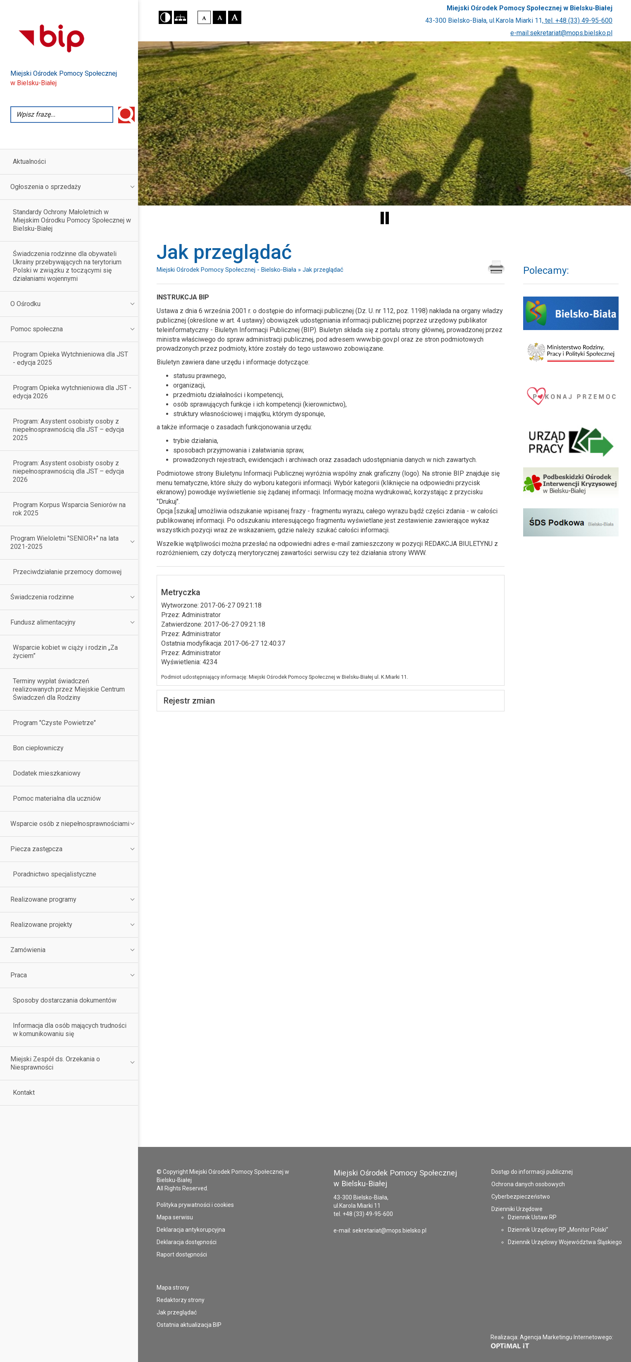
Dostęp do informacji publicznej (532, 1171)
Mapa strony (173, 1287)
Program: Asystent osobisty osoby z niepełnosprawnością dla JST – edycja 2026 (68, 471)
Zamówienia (27, 950)
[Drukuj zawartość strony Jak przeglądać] (496, 267)
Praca (18, 975)
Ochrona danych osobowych (528, 1184)
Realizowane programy (43, 899)
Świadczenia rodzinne (42, 597)
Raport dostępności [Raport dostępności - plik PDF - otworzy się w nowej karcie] (182, 1254)
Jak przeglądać (177, 1312)
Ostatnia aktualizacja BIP (189, 1324)
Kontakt (24, 1092)
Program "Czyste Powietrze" (54, 723)
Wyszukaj (126, 115)
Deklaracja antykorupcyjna (191, 1229)
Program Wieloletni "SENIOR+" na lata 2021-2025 (64, 542)
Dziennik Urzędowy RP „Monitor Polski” (558, 1229)
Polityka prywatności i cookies (195, 1205)
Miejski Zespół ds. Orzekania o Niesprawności (55, 1063)
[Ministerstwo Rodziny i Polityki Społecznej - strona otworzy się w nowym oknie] (571, 352)
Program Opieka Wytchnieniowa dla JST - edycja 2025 (70, 358)
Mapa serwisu (175, 1217)
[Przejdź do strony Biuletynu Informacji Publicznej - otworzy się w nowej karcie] (74, 37)
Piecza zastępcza (36, 849)
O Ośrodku (25, 304)
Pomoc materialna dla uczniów (57, 798)
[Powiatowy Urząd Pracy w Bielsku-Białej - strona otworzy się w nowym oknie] (571, 442)
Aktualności (29, 161)
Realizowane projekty (41, 925)
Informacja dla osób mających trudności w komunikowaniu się (69, 1030)
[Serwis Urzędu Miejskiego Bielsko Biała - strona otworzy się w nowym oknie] (571, 313)
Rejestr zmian (189, 701)
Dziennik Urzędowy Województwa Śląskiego (565, 1242)
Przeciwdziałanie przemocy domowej (67, 572)
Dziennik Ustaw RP (532, 1217)
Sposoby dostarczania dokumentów (65, 1000)
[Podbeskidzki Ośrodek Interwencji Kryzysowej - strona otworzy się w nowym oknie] (571, 483)
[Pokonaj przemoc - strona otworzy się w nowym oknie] (571, 395)
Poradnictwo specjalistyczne (54, 874)
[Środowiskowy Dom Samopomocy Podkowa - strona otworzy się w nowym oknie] (571, 522)
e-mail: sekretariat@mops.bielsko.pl (379, 1230)
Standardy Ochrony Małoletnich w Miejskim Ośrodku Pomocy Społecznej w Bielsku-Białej (72, 220)
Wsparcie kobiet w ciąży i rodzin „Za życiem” (65, 652)
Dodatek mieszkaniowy (47, 773)
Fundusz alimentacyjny (43, 622)
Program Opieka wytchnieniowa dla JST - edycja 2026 (72, 392)
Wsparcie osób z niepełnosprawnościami (69, 824)
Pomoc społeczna (36, 329)
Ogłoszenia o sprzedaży (45, 187)
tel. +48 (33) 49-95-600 (577, 20)
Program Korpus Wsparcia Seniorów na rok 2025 (69, 509)
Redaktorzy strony (181, 1300)
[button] (165, 17)
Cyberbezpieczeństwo (520, 1196)
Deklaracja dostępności (187, 1242)
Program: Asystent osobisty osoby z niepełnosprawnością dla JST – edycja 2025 (68, 429)
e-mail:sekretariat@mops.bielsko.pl (561, 33)
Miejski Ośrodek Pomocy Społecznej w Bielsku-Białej (529, 8)
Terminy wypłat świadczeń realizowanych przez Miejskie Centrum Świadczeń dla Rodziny (69, 689)
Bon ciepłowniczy (38, 748)
